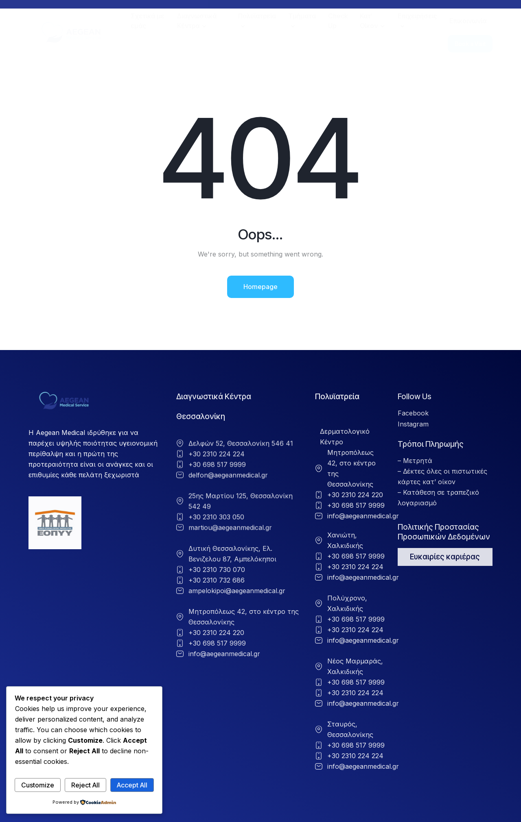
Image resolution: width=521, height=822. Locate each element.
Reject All (85, 785)
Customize (37, 785)
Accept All (132, 785)
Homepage (260, 287)
